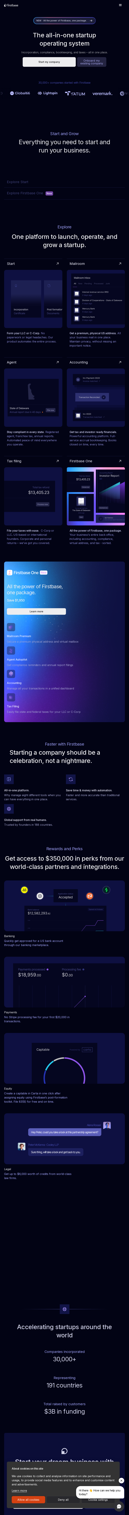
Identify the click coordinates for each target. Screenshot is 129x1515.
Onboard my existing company (91, 62)
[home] (11, 5)
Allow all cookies (28, 1499)
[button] (120, 5)
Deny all (63, 1499)
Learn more (19, 1490)
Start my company (49, 61)
